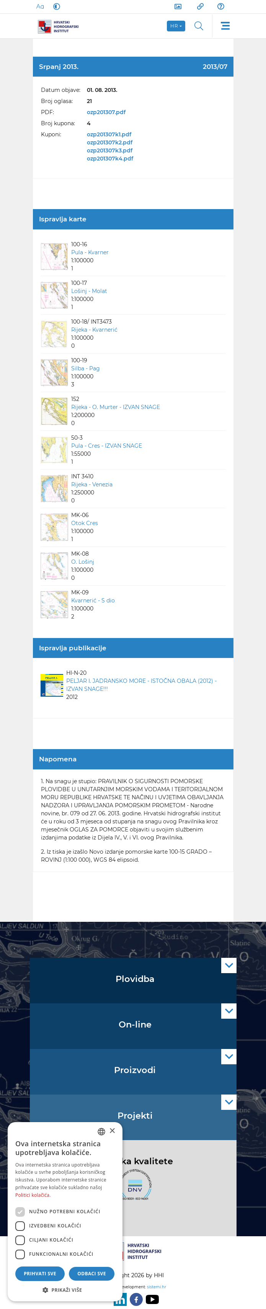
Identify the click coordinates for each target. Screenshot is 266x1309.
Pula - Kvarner (90, 252)
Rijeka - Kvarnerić (94, 329)
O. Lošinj (82, 561)
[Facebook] (134, 1299)
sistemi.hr (156, 1286)
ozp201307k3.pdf (109, 150)
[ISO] (133, 1189)
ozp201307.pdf (106, 112)
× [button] (112, 1131)
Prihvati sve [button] (40, 1273)
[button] (65, 1290)
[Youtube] (150, 1299)
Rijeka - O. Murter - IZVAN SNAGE (115, 407)
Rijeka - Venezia (92, 484)
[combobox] (101, 1132)
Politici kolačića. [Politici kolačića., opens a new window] (33, 1195)
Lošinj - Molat (89, 291)
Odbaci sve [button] (91, 1273)
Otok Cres (84, 523)
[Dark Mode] (55, 6)
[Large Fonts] (40, 6)
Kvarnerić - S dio (93, 600)
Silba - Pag (85, 368)
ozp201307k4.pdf (110, 158)
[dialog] (65, 1211)
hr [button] (174, 26)
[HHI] (61, 26)
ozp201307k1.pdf (109, 134)
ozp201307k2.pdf (109, 142)
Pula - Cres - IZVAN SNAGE (106, 445)
